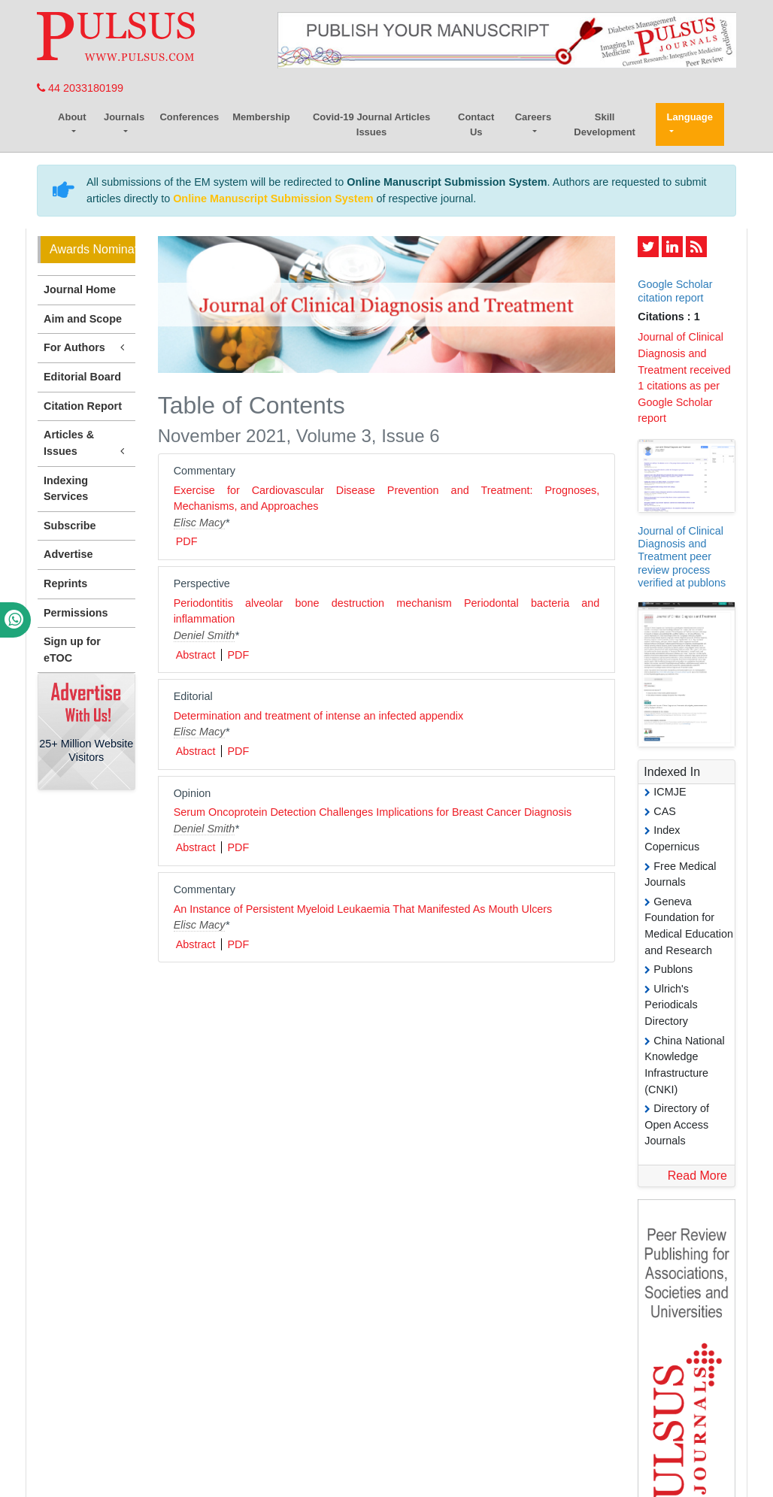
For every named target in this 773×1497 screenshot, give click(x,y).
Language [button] (690, 117)
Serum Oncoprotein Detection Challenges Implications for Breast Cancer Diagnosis (373, 812)
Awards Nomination (92, 249)
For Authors (86, 348)
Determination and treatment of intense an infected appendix (319, 716)
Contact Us (476, 124)
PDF (187, 541)
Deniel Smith (204, 635)
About (72, 117)
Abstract (196, 655)
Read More (697, 1175)
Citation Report (83, 406)
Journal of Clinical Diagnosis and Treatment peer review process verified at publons (682, 557)
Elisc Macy (200, 523)
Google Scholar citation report (675, 290)
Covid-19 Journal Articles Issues (371, 124)
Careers (533, 117)
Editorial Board (82, 377)
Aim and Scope (83, 319)
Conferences (189, 117)
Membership (261, 117)
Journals (124, 117)
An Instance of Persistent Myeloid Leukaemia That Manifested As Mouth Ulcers (363, 909)
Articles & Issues (86, 444)
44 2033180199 (80, 88)
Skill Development (604, 124)
